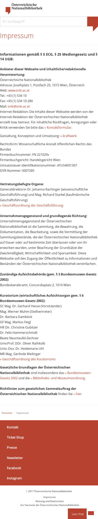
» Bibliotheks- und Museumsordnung (58, 378)
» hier (77, 394)
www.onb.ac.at (19, 90)
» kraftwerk (68, 136)
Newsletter (15, 458)
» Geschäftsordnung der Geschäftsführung (31, 205)
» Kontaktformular (57, 127)
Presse (12, 447)
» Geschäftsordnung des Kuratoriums (28, 359)
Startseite (7, 413)
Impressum (49, 497)
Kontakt (12, 427)
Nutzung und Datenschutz (50, 501)
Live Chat (78, 514)
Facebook (14, 468)
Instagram (14, 478)
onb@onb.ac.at (19, 106)
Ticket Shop (15, 437)
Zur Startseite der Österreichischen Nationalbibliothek (49, 505)
